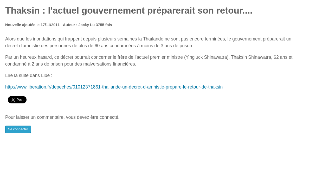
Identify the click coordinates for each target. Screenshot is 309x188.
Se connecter (18, 129)
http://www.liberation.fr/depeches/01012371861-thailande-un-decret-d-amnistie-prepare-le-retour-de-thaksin (114, 87)
